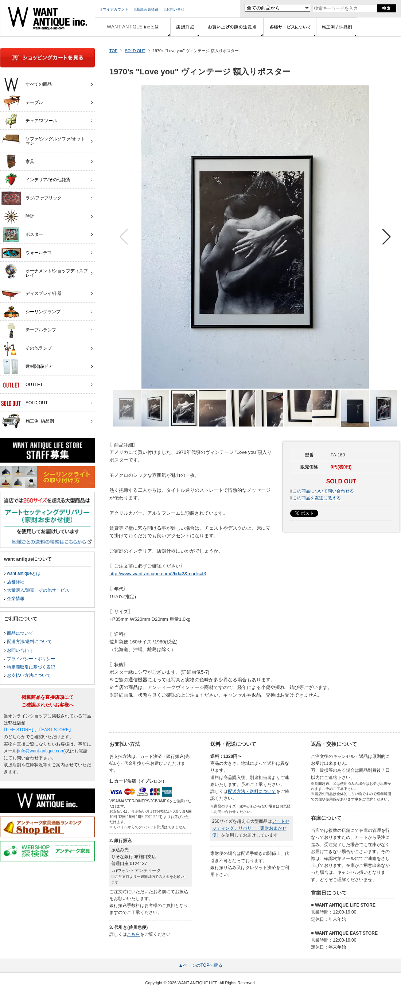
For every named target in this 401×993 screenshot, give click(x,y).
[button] (387, 237)
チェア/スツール (29, 121)
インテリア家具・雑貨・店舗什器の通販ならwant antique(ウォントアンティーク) (47, 18)
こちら (133, 934)
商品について (20, 633)
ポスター (22, 234)
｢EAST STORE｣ (55, 729)
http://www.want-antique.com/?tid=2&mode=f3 (157, 573)
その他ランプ (26, 348)
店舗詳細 (15, 581)
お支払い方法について (29, 675)
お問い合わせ (20, 650)
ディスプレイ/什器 (31, 294)
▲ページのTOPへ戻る (200, 965)
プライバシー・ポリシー (31, 658)
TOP (113, 50)
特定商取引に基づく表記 (31, 667)
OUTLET (22, 385)
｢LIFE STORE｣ (19, 729)
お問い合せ (174, 9)
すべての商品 (26, 84)
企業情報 (15, 598)
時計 (17, 216)
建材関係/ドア (27, 366)
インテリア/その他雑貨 (35, 180)
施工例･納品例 (27, 421)
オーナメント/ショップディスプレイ (44, 271)
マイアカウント (114, 9)
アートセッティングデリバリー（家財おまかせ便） (250, 828)
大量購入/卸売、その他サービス (38, 590)
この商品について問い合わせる (323, 491)
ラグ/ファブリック (31, 198)
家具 (17, 162)
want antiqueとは (23, 573)
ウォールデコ (26, 253)
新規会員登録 (146, 9)
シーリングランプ (31, 312)
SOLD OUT (135, 50)
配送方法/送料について (29, 641)
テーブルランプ (28, 330)
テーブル (22, 103)
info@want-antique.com (41, 750)
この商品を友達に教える (317, 498)
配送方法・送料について (252, 791)
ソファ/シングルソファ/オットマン (43, 139)
